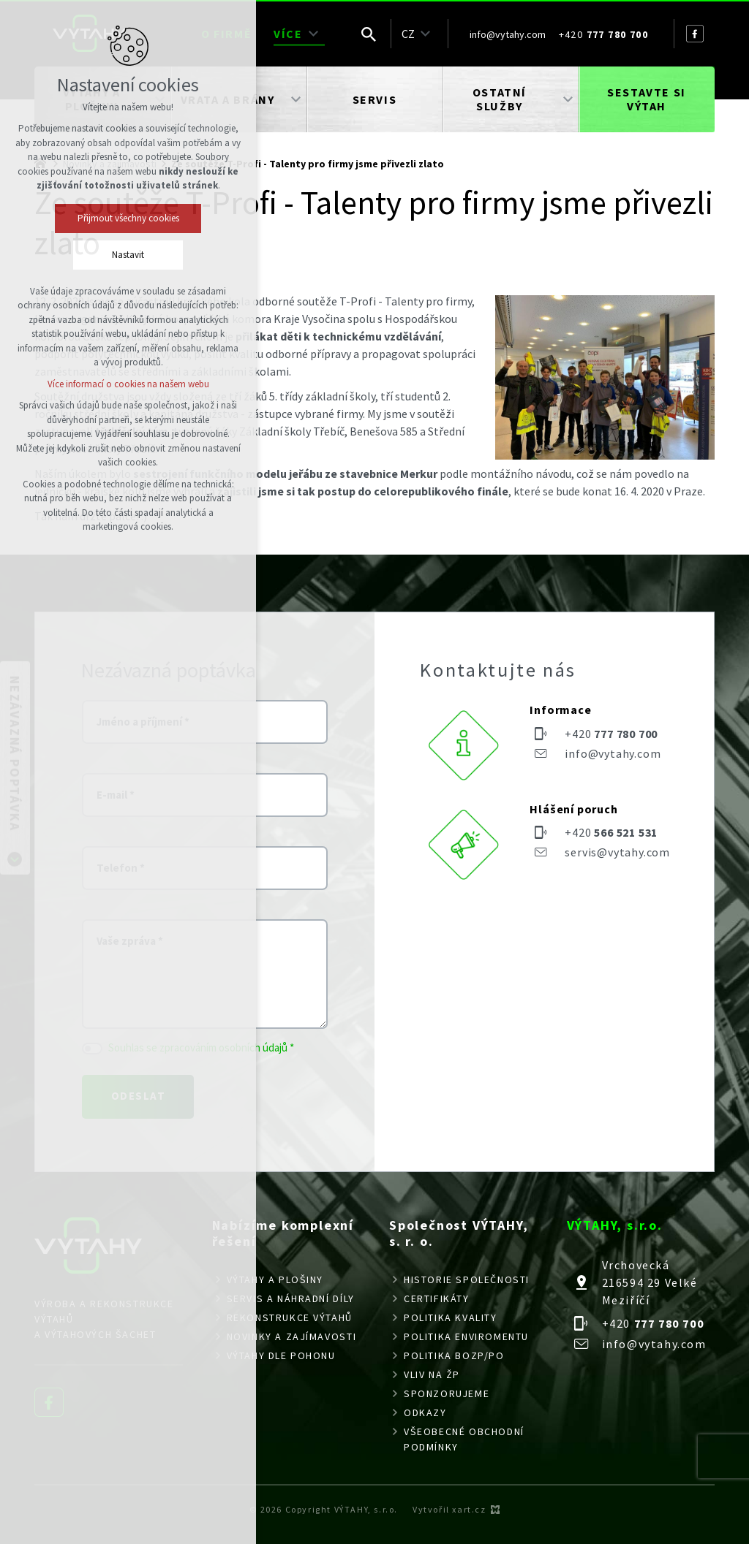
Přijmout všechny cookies (128, 218)
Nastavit (128, 254)
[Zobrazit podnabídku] (314, 33)
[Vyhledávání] (368, 34)
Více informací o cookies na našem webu (128, 384)
